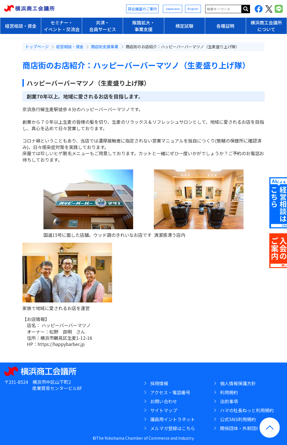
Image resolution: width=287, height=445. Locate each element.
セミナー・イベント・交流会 (62, 26)
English (193, 9)
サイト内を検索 (246, 9)
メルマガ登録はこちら (172, 428)
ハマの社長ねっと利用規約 (247, 410)
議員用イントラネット (172, 419)
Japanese (172, 9)
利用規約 (229, 392)
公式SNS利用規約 (238, 419)
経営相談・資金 (20, 25)
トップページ (37, 46)
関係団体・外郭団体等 (242, 428)
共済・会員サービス (102, 26)
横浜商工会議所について (266, 26)
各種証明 (225, 25)
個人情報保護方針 (238, 383)
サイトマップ (163, 410)
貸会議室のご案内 (142, 9)
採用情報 (159, 383)
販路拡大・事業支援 (143, 26)
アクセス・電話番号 (170, 392)
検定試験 (184, 25)
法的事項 (229, 401)
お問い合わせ (163, 401)
